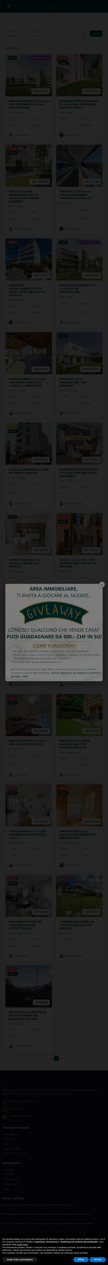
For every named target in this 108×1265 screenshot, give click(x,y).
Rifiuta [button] (81, 1259)
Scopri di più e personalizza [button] (20, 1259)
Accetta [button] (97, 1259)
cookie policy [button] (22, 1244)
